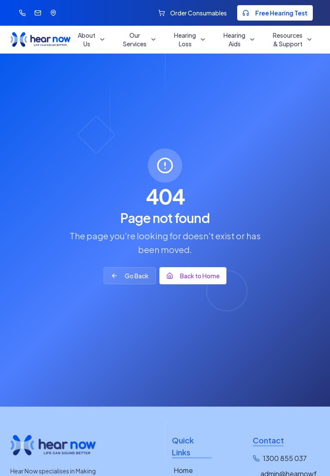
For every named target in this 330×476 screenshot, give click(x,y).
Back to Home (193, 276)
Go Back (130, 276)
